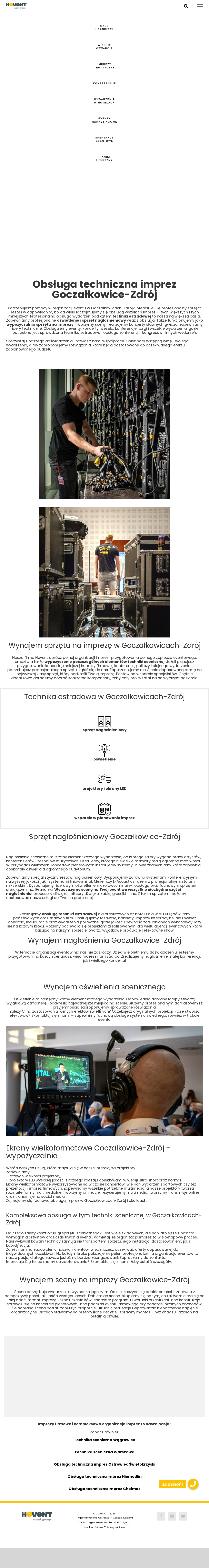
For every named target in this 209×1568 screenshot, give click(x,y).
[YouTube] (183, 1516)
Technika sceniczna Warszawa (104, 1452)
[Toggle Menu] (200, 6)
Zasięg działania (116, 1527)
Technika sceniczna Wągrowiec (104, 1439)
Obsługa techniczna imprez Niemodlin (105, 1476)
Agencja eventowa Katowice (104, 1522)
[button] (193, 1484)
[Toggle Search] (186, 6)
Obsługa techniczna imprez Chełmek (105, 1488)
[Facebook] (161, 1516)
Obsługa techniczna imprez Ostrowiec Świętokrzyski (104, 1464)
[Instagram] (172, 1516)
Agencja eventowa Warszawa (93, 1517)
